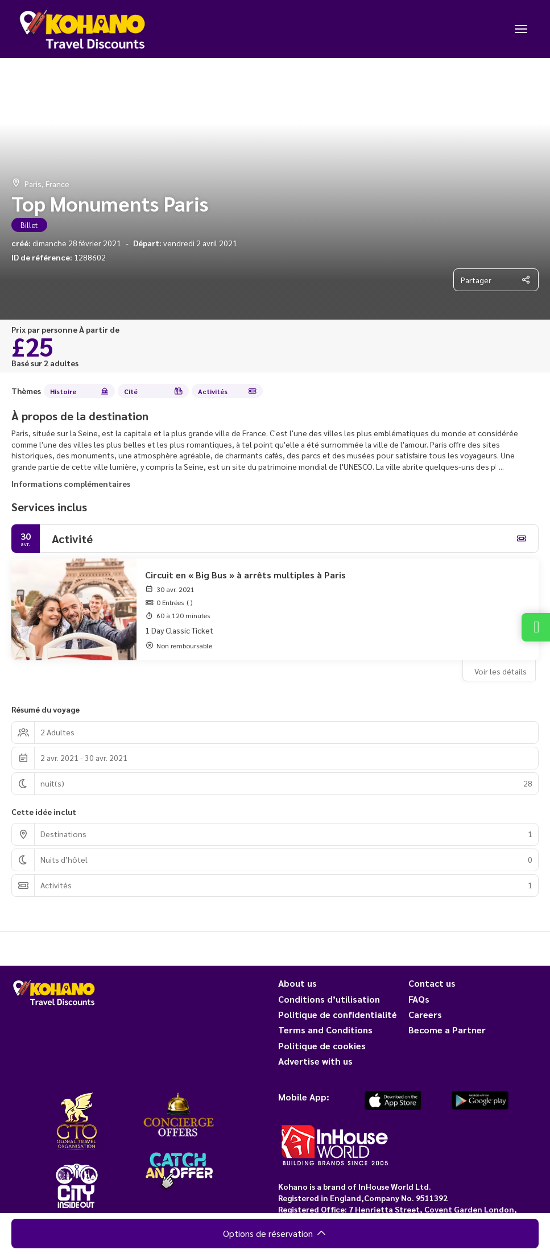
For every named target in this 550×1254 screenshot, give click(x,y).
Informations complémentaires (70, 483)
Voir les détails (500, 671)
